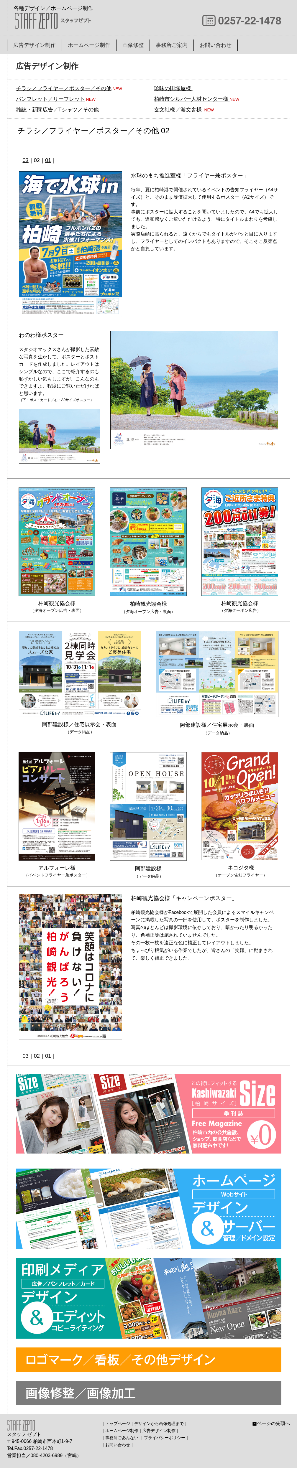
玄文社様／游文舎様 (178, 110)
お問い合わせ (216, 45)
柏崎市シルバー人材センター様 (191, 99)
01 (48, 160)
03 (26, 160)
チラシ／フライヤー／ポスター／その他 (63, 88)
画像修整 (133, 45)
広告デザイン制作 (34, 45)
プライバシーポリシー (164, 1438)
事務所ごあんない (121, 1438)
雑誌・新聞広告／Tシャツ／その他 (57, 110)
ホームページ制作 (89, 45)
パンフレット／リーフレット (50, 99)
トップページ (117, 1423)
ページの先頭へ (271, 1423)
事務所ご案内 (172, 45)
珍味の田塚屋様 (172, 88)
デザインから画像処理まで (159, 1423)
